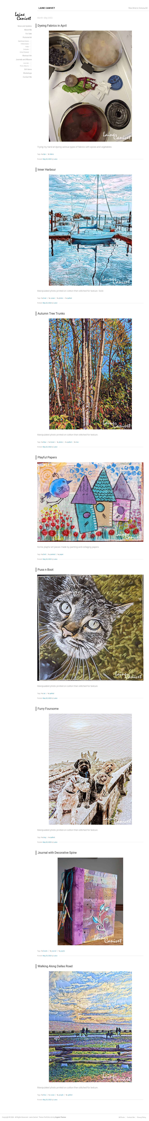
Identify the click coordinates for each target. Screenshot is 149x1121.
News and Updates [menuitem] (25, 26)
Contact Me (131, 1117)
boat (44, 298)
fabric (52, 154)
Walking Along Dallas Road (55, 966)
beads (45, 951)
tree (77, 442)
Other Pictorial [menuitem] (24, 52)
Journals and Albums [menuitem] (24, 60)
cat (44, 693)
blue (44, 442)
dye (44, 154)
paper (61, 554)
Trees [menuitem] (27, 46)
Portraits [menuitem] (26, 49)
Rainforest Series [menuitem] (23, 41)
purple (62, 951)
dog (44, 837)
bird (44, 554)
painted (52, 554)
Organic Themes (60, 1117)
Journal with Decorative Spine (57, 852)
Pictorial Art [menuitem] (27, 37)
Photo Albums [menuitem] (24, 66)
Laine (55, 159)
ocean (53, 298)
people (61, 1095)
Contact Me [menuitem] (27, 77)
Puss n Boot (45, 569)
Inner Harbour (47, 169)
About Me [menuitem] (28, 30)
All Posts (122, 1117)
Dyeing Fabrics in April (52, 25)
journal (54, 951)
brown (52, 442)
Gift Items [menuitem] (28, 69)
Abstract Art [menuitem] (27, 56)
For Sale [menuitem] (29, 34)
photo (61, 298)
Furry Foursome (48, 708)
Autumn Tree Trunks (51, 313)
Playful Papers (47, 457)
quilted (69, 298)
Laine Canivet (47, 8)
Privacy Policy (141, 1117)
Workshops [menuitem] (27, 73)
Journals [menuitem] (26, 63)
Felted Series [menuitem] (25, 44)
